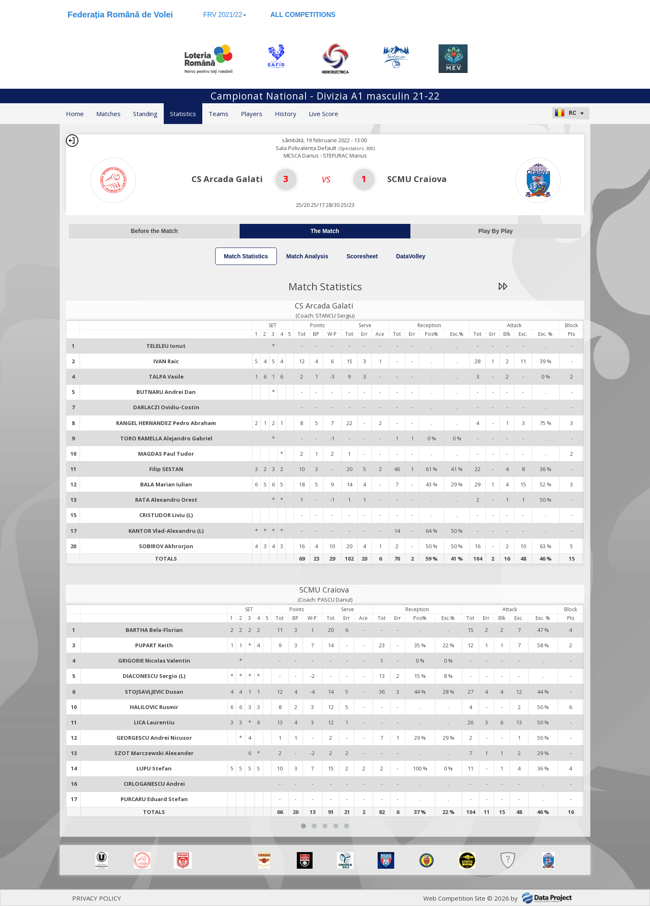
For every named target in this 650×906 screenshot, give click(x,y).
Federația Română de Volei (120, 14)
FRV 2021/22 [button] (224, 14)
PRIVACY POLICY (96, 898)
